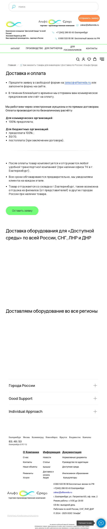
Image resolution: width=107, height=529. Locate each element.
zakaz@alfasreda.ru (89, 25)
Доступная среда (70, 467)
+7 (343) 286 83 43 (65, 32)
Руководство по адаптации (75, 462)
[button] (89, 18)
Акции (46, 477)
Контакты (27, 462)
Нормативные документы (74, 457)
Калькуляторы (70, 477)
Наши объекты (30, 467)
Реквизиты (28, 473)
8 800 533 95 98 (65, 38)
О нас (25, 457)
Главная (12, 65)
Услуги (26, 477)
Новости (47, 457)
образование (82, 473)
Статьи (46, 462)
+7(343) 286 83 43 (62, 488)
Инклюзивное (68, 473)
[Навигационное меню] (102, 59)
